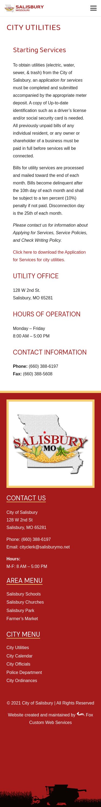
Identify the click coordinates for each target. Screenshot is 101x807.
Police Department (24, 672)
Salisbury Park (20, 610)
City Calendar (19, 656)
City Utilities (17, 647)
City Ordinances (21, 680)
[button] (93, 8)
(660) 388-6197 (36, 539)
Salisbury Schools (23, 594)
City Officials (18, 664)
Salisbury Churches (25, 602)
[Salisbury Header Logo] (24, 8)
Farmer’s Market (22, 618)
